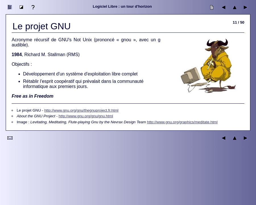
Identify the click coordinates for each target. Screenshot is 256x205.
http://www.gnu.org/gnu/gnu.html (86, 116)
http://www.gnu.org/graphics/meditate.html (182, 122)
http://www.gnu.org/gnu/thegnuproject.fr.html (81, 110)
